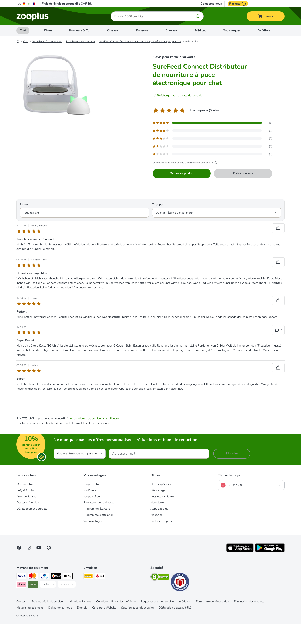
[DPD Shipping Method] (100, 577)
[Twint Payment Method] (56, 577)
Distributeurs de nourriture (80, 41)
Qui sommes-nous (60, 608)
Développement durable (31, 509)
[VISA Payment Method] (21, 577)
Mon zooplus (24, 484)
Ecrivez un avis (243, 173)
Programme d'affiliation (98, 515)
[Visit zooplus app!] (240, 551)
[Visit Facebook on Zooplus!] (18, 547)
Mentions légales (80, 601)
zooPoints (89, 490)
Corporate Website (104, 608)
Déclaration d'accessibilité (175, 608)
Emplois (82, 608)
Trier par (157, 204)
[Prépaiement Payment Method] (67, 584)
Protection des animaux (98, 503)
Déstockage (157, 490)
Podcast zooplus (161, 521)
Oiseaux (112, 30)
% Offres (264, 30)
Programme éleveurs (96, 509)
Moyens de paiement (29, 608)
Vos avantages (92, 521)
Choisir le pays (229, 475)
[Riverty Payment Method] (33, 585)
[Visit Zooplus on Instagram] (28, 547)
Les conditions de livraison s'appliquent (93, 418)
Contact (21, 601)
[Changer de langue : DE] (21, 4)
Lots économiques (162, 496)
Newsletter (157, 503)
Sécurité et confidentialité (137, 608)
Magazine (156, 515)
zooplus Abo (91, 496)
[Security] (159, 577)
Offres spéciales (160, 484)
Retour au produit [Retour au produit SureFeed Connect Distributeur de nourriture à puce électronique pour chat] (181, 173)
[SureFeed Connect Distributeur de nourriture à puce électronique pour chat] (55, 89)
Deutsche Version (27, 503)
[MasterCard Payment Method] (33, 577)
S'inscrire (232, 453)
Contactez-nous (211, 4)
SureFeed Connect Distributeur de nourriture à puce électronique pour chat (140, 41)
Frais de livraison (27, 496)
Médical (200, 30)
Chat (23, 30)
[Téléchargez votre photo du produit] (177, 95)
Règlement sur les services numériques (166, 601)
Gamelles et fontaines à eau (47, 41)
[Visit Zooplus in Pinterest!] (48, 547)
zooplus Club (91, 484)
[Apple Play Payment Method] (68, 577)
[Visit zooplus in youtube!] (38, 547)
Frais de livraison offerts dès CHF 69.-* (68, 4)
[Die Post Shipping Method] (88, 577)
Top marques (232, 30)
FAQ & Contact (26, 490)
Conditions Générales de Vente (116, 601)
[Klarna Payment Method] (21, 585)
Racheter (237, 3)
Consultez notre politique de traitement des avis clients (185, 162)
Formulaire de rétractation (212, 601)
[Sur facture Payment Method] (48, 584)
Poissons (142, 30)
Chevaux (171, 30)
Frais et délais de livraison (48, 601)
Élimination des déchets (249, 601)
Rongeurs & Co (79, 30)
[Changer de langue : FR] (32, 4)
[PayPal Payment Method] (44, 577)
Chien (48, 30)
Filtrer (24, 204)
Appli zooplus (159, 509)
